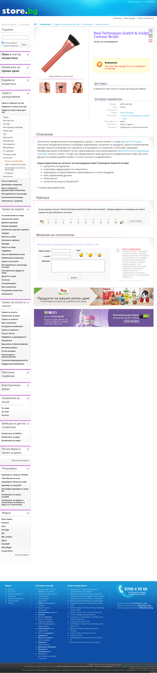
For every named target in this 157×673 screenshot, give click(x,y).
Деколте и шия (9, 276)
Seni (3, 526)
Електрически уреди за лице (13, 271)
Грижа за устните (10, 261)
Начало (11, 589)
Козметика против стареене (15, 229)
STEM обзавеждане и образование (46, 625)
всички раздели (9, 43)
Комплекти (8, 176)
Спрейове (6, 250)
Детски (45, 617)
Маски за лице (9, 236)
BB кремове (8, 147)
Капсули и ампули (10, 240)
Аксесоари (87, 24)
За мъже (6, 280)
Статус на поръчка (15, 598)
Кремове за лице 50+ (12, 485)
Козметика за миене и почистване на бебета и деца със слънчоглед (13, 502)
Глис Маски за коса (11, 478)
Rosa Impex (7, 519)
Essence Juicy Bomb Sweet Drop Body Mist (86, 601)
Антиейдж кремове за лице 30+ (15, 490)
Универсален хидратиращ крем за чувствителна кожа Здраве (84, 590)
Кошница (12, 596)
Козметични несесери (12, 197)
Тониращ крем (9, 154)
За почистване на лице (13, 215)
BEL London (7, 537)
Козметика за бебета (12, 433)
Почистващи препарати (43, 599)
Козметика (11, 18)
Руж (4, 134)
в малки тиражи (45, 638)
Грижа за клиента (135, 2)
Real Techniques (127, 112)
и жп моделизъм (46, 629)
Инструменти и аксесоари (14, 193)
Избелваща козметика (13, 258)
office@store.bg (146, 607)
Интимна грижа (9, 347)
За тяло (5, 411)
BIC (3, 533)
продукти (47, 612)
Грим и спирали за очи (13, 103)
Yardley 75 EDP (76, 635)
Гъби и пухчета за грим (15, 164)
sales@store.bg (144, 605)
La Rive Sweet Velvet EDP (80, 621)
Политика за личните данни (146, 664)
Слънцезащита (9, 283)
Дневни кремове (10, 222)
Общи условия (128, 664)
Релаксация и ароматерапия (9, 355)
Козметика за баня (11, 315)
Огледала (9, 173)
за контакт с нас (139, 603)
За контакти (150, 2)
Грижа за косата (9, 312)
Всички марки (21, 554)
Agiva (4, 540)
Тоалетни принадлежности (15, 360)
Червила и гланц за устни (14, 106)
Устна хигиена (8, 351)
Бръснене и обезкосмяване (15, 344)
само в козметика (10, 46)
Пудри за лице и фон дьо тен (67, 24)
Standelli (6, 544)
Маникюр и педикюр (12, 184)
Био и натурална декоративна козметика (13, 189)
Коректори (8, 130)
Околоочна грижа (10, 219)
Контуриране (9, 144)
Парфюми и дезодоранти (14, 337)
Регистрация (13, 601)
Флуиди (5, 243)
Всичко (46, 634)
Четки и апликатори (105, 24)
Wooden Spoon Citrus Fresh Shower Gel (85, 612)
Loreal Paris (7, 551)
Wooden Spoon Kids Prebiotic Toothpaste (86, 598)
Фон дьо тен (8, 120)
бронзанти (123, 150)
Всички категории (20, 460)
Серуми (5, 233)
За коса (5, 415)
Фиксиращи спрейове (13, 127)
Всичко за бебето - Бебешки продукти (46, 620)
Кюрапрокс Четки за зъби (14, 482)
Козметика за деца (11, 437)
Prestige (5, 529)
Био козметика (9, 287)
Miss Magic (6, 547)
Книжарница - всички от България (47, 590)
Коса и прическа (9, 181)
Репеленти (7, 340)
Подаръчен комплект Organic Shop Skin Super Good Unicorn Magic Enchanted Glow (87, 595)
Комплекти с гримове (12, 201)
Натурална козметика (12, 290)
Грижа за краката (10, 330)
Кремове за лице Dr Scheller (15, 474)
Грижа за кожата (10, 319)
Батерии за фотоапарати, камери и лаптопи (47, 656)
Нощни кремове (9, 226)
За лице (5, 408)
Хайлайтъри (8, 140)
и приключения (44, 643)
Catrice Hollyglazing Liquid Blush (83, 614)
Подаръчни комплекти (13, 364)
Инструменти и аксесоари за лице (14, 266)
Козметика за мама (11, 440)
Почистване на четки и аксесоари (15, 169)
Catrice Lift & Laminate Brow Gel (83, 633)
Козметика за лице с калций (12, 495)
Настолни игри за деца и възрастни (47, 595)
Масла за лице (9, 247)
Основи (6, 124)
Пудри (6, 117)
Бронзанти (8, 137)
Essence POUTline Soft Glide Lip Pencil (85, 642)
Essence (5, 522)
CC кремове (8, 151)
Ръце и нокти (8, 333)
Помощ (11, 603)
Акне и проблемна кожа (13, 254)
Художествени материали (44, 608)
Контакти (11, 591)
